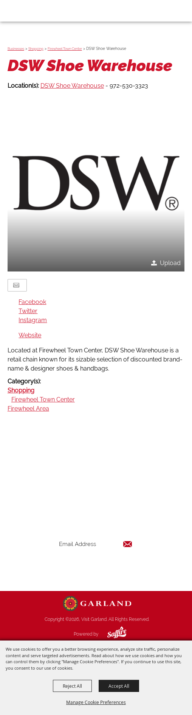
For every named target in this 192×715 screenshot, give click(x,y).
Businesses (16, 49)
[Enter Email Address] (95, 544)
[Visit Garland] (27, 10)
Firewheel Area (28, 408)
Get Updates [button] (95, 569)
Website (30, 335)
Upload (170, 263)
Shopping (35, 49)
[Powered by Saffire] (111, 634)
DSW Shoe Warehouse (72, 85)
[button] (96, 182)
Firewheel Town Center (65, 49)
